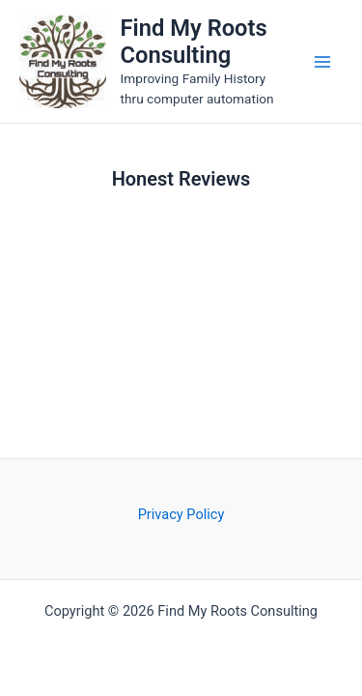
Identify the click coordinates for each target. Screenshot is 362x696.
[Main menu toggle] (322, 62)
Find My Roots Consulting (194, 41)
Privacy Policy (181, 514)
